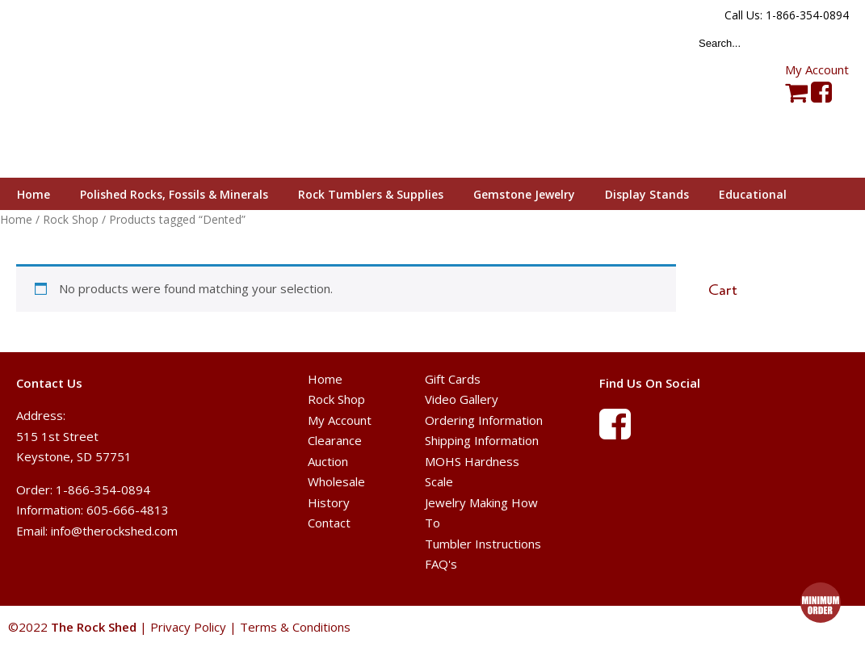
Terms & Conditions (295, 627)
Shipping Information (482, 440)
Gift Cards (453, 379)
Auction (328, 461)
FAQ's (441, 564)
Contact (329, 523)
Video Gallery (461, 399)
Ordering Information (484, 420)
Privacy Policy (188, 627)
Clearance (335, 440)
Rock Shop (336, 399)
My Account (817, 69)
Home (325, 379)
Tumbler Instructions (483, 544)
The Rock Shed (112, 89)
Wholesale (336, 481)
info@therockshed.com (114, 531)
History (329, 502)
